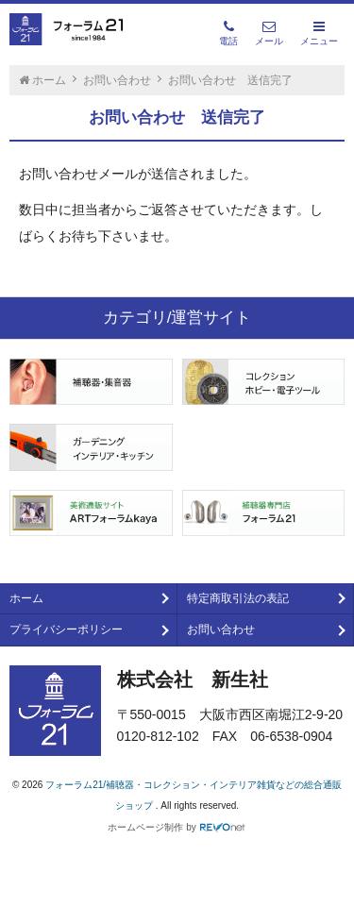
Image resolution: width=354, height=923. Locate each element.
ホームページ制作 (145, 827)
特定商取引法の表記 (238, 598)
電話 (228, 33)
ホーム (26, 598)
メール (269, 33)
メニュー (319, 33)
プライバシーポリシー (66, 629)
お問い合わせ (221, 629)
